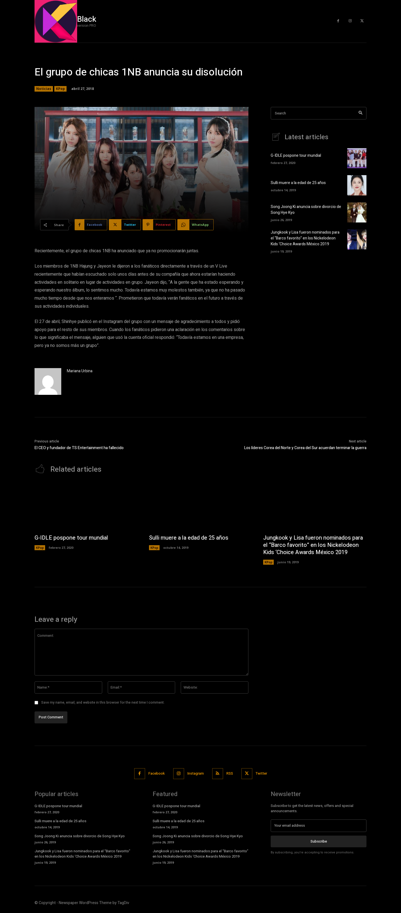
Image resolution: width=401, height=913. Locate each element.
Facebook (156, 773)
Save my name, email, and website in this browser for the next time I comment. (103, 702)
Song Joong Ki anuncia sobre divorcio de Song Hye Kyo (80, 836)
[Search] (360, 113)
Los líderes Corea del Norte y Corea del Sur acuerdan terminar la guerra (305, 448)
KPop (60, 89)
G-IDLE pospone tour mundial (296, 155)
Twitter (261, 773)
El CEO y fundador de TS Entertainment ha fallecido (79, 448)
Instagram (195, 773)
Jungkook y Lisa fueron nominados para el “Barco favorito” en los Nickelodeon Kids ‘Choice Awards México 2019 (305, 238)
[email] (318, 825)
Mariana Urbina (79, 371)
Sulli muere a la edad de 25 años (298, 183)
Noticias (44, 89)
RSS (229, 773)
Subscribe (318, 841)
